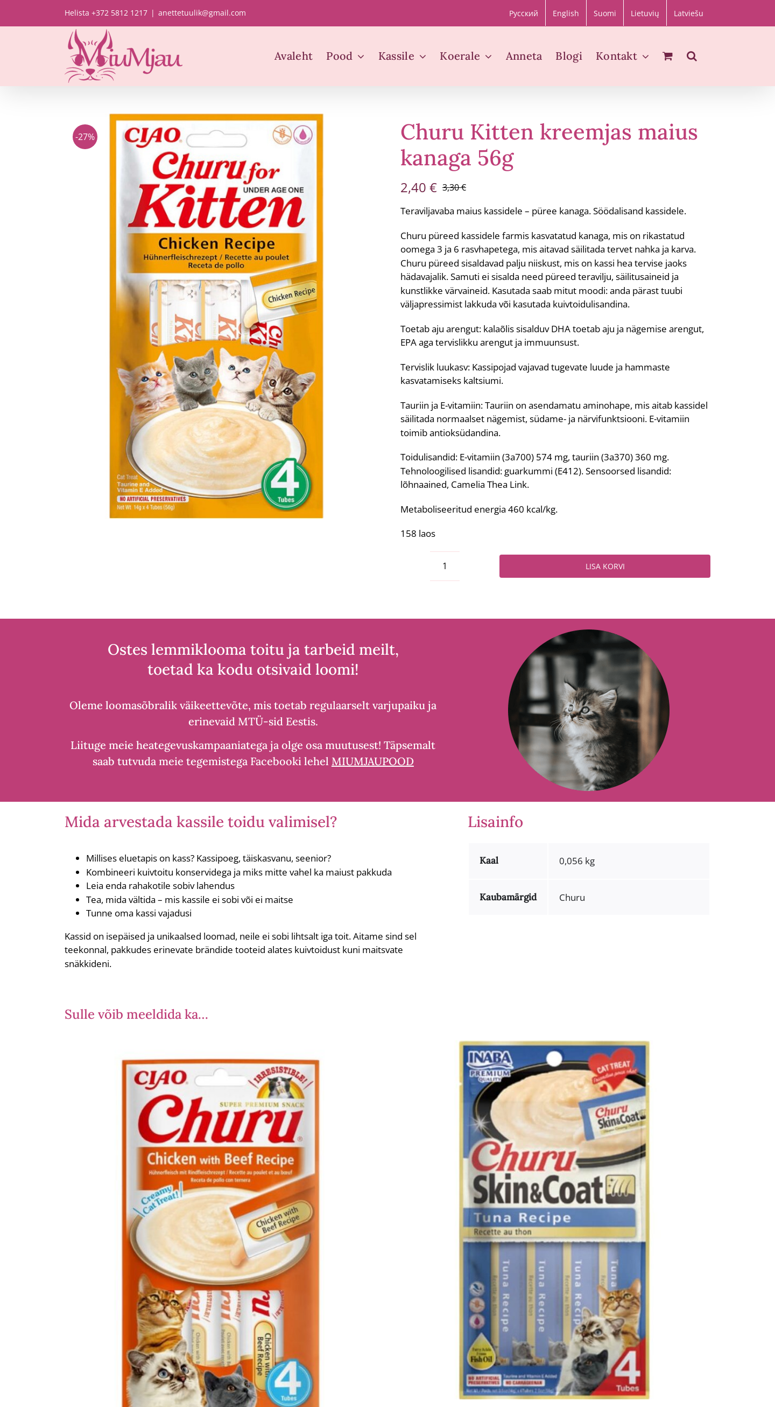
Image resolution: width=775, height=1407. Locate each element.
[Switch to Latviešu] (688, 13)
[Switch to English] (566, 13)
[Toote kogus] (445, 566)
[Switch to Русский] (523, 13)
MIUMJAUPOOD (373, 761)
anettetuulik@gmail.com (202, 13)
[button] (692, 56)
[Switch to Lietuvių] (645, 13)
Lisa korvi (605, 566)
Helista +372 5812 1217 (106, 13)
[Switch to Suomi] (605, 13)
